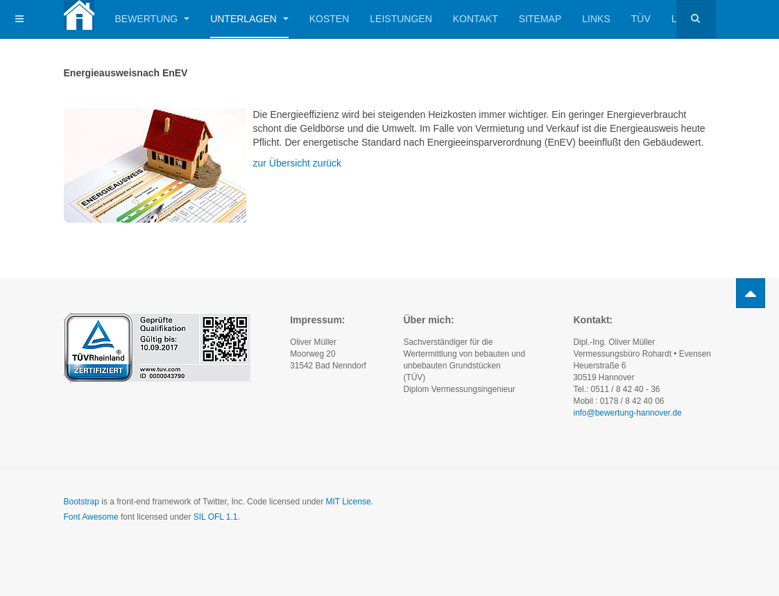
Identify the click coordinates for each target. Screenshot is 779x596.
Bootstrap (81, 501)
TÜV (641, 18)
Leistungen (400, 18)
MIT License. (349, 501)
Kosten (329, 18)
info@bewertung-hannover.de (627, 413)
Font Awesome (91, 517)
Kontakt (475, 18)
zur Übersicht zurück (297, 163)
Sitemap (540, 18)
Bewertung (152, 18)
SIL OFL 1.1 (216, 517)
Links (596, 18)
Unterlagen (249, 18)
